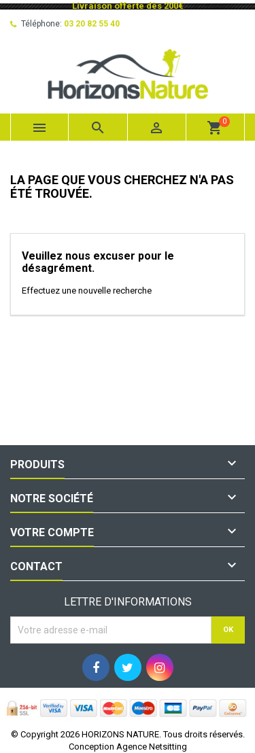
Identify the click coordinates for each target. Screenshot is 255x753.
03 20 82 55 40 (92, 24)
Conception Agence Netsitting (128, 746)
